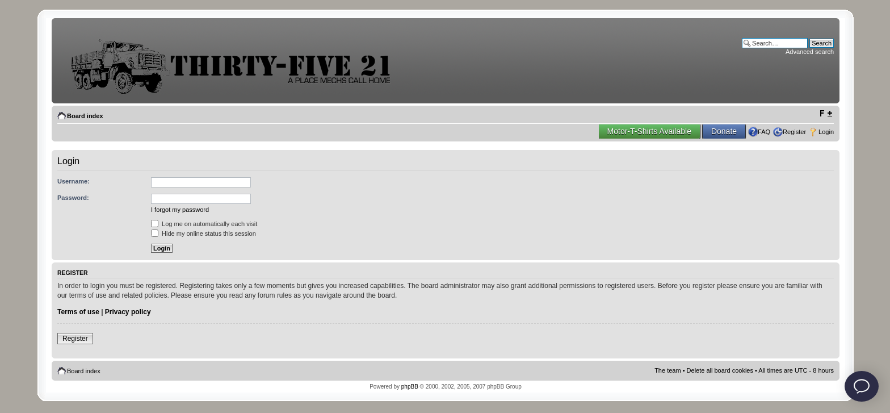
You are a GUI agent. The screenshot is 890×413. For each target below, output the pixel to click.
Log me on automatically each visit (204, 223)
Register (794, 131)
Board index (85, 115)
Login (826, 131)
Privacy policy (128, 312)
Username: (73, 181)
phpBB (409, 386)
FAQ (764, 131)
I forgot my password (180, 209)
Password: (73, 197)
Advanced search (810, 51)
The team (667, 370)
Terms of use (78, 312)
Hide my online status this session (203, 233)
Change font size (825, 114)
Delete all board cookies (720, 370)
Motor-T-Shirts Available (649, 131)
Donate (724, 131)
